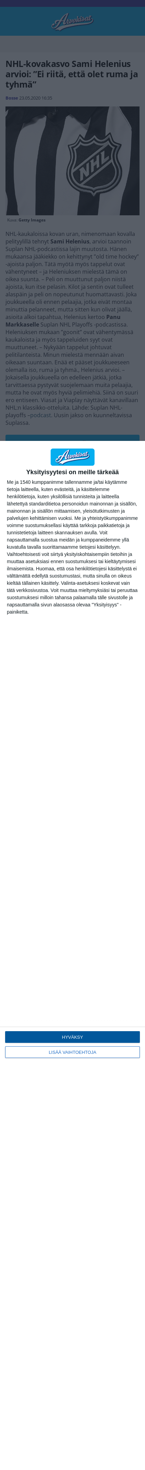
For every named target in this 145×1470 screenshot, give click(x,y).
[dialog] (72, 955)
